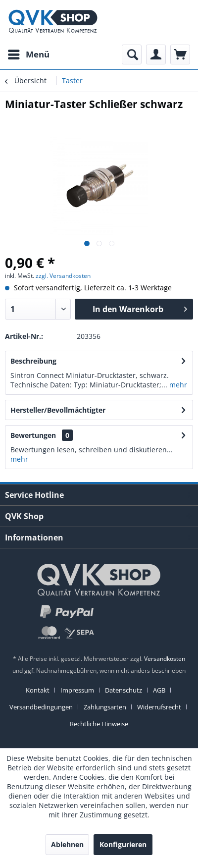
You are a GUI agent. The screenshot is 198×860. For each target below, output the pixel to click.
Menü (29, 53)
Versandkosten (164, 658)
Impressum (77, 690)
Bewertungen (33, 435)
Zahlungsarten (105, 706)
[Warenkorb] (180, 54)
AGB (159, 690)
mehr (177, 384)
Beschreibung (33, 361)
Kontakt (38, 690)
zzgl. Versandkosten (63, 275)
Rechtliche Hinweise (99, 723)
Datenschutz (123, 690)
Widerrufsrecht (159, 706)
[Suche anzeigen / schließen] (132, 54)
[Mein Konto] (156, 54)
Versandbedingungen (41, 706)
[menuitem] (28, 54)
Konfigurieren (123, 844)
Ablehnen (67, 844)
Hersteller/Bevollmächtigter (57, 410)
